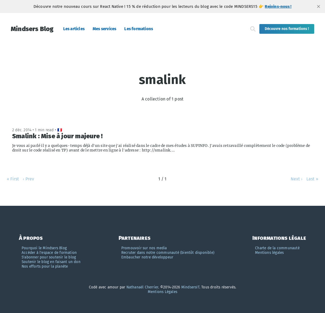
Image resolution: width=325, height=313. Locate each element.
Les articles (74, 28)
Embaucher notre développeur (147, 257)
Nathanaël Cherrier (142, 287)
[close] (318, 6)
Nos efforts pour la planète (45, 266)
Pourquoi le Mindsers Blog (44, 248)
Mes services (104, 28)
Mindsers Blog (32, 29)
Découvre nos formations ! (287, 29)
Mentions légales (269, 252)
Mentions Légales (162, 292)
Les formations (138, 28)
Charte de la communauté (277, 248)
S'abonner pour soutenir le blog (49, 257)
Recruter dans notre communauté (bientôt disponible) (167, 252)
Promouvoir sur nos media (144, 248)
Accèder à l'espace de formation (49, 252)
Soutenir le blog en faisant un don (51, 262)
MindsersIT (190, 287)
